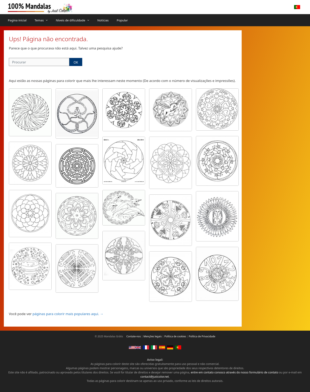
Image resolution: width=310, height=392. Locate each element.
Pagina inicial (17, 20)
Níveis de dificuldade (74, 20)
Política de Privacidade (202, 336)
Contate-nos (133, 336)
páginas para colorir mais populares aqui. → (67, 313)
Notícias (103, 20)
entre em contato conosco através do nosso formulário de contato (234, 372)
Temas (43, 20)
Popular (122, 20)
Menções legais (153, 336)
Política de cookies (175, 336)
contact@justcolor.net (154, 376)
